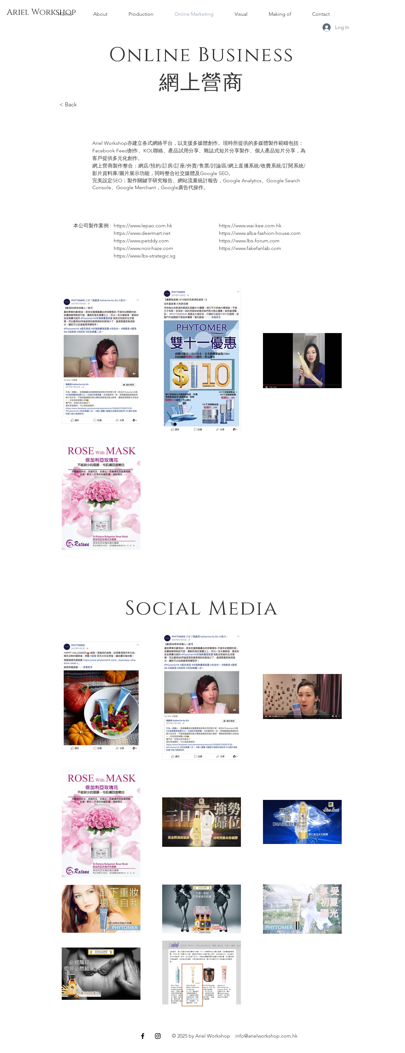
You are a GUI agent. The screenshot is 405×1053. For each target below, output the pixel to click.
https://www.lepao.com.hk (143, 226)
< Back (69, 104)
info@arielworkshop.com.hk (266, 1036)
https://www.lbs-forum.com (249, 241)
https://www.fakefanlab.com (250, 248)
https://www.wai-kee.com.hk (250, 226)
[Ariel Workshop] (41, 12)
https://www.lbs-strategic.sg (144, 256)
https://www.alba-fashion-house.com (260, 233)
